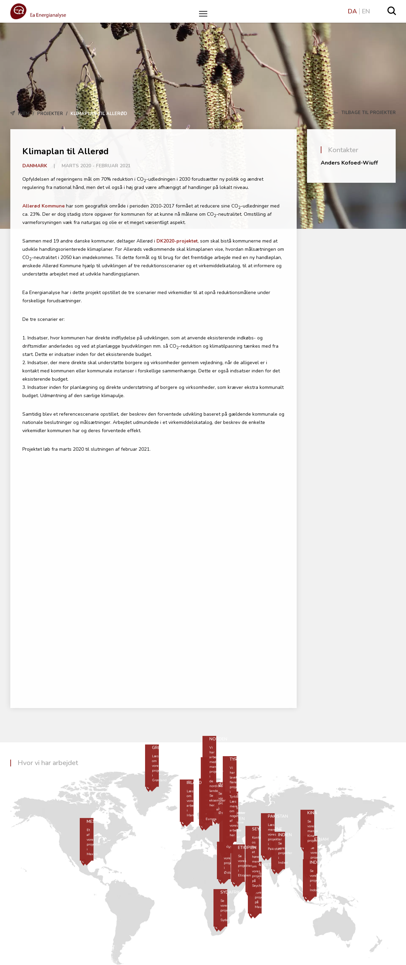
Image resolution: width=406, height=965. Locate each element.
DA (352, 11)
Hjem (24, 114)
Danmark (34, 165)
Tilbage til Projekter (364, 113)
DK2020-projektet (177, 241)
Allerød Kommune (43, 206)
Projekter (50, 114)
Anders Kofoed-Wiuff (349, 163)
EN (366, 11)
